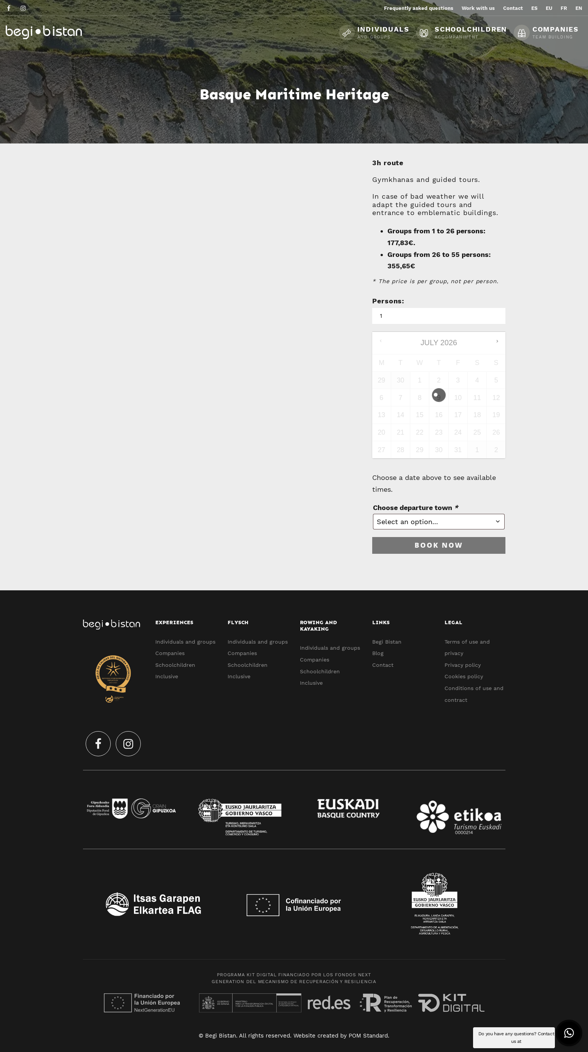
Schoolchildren (175, 665)
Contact (383, 665)
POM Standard (368, 1035)
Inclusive (166, 676)
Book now (438, 545)
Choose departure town (415, 508)
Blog (378, 653)
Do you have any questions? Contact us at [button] (516, 1037)
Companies (170, 653)
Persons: (388, 301)
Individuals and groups (185, 642)
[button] (569, 1033)
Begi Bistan (387, 642)
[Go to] (9, 8)
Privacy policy (463, 665)
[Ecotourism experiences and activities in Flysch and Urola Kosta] (63, 32)
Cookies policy (464, 676)
